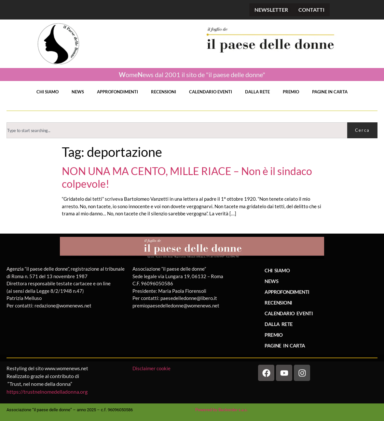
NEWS (78, 91)
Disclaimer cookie (151, 368)
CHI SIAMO (47, 91)
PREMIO (291, 91)
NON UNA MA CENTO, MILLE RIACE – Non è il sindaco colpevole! (187, 177)
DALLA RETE (257, 91)
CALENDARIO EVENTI (210, 91)
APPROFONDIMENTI (117, 91)
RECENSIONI (163, 91)
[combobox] (177, 130)
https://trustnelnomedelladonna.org (47, 391)
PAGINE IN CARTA (330, 91)
